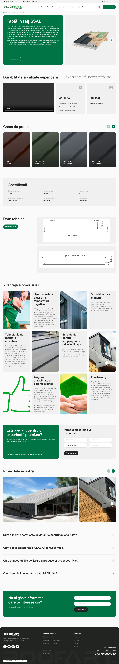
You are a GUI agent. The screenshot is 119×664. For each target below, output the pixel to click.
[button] (69, 40)
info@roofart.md (109, 647)
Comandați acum (10, 226)
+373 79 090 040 (103, 1)
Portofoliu (50, 7)
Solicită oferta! (109, 7)
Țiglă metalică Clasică (49, 637)
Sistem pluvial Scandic (50, 643)
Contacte (71, 7)
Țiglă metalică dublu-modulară (52, 640)
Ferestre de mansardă (49, 647)
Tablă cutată (46, 653)
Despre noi (60, 7)
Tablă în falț (11, 12)
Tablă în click (47, 650)
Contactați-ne (13, 59)
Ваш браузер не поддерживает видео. (28, 97)
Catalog (40, 7)
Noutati (80, 7)
